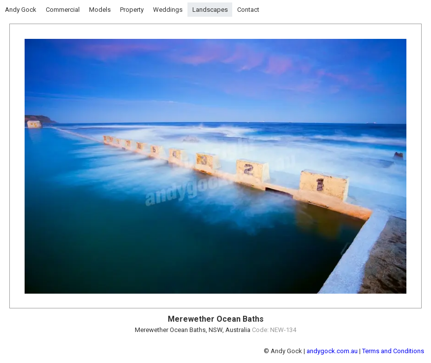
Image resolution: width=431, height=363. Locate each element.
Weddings (168, 9)
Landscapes (210, 9)
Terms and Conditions (393, 351)
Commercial (63, 9)
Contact (248, 9)
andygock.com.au (332, 351)
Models (100, 9)
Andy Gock (20, 9)
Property (132, 9)
